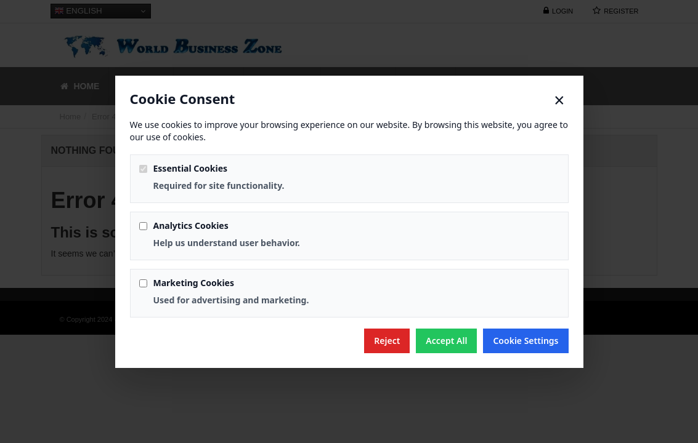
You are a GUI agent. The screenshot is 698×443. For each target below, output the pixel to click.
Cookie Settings (525, 340)
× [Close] (559, 100)
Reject (387, 340)
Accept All (446, 340)
